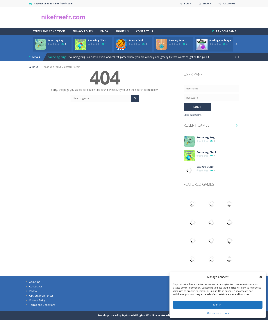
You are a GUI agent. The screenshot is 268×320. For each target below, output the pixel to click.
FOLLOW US (228, 3)
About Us (122, 31)
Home (35, 67)
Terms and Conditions (49, 31)
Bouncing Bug (55, 40)
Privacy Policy (83, 31)
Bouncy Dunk (136, 40)
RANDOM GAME (225, 31)
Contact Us (144, 31)
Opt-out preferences (218, 313)
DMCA (104, 31)
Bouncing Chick (97, 40)
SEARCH (206, 3)
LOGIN (186, 3)
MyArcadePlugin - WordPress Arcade (146, 315)
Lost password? (193, 114)
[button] (260, 277)
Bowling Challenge (220, 40)
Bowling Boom (177, 40)
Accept (218, 305)
